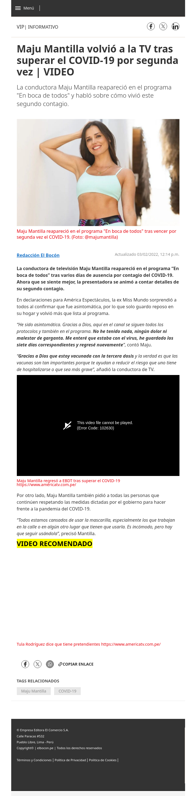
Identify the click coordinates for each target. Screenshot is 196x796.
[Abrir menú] (29, 8)
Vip (20, 26)
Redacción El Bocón (38, 255)
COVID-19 (67, 691)
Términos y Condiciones (34, 760)
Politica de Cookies (102, 760)
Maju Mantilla (33, 691)
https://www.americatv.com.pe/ (46, 484)
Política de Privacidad (70, 760)
